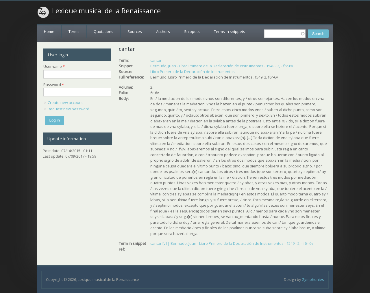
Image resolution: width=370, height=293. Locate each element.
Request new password (68, 108)
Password (53, 84)
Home (49, 31)
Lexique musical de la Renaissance (106, 11)
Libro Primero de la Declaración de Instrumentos (192, 71)
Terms (74, 31)
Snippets (192, 31)
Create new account (65, 102)
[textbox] (285, 33)
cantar (156, 60)
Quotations (103, 31)
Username (54, 66)
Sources (134, 31)
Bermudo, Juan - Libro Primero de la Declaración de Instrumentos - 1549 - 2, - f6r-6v (221, 65)
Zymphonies (313, 279)
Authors (163, 31)
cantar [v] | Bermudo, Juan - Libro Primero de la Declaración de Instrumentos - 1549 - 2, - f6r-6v (231, 243)
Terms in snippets (229, 31)
